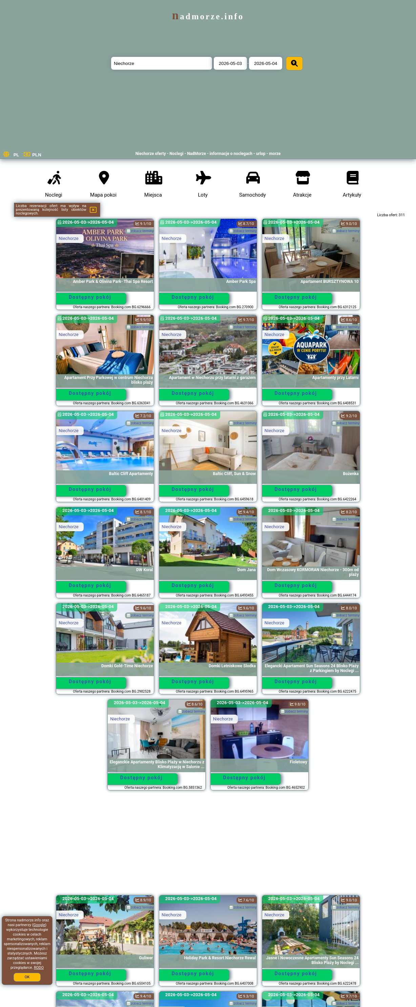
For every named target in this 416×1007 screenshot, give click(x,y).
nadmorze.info (208, 16)
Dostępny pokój (90, 297)
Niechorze (68, 238)
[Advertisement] (208, 846)
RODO (39, 967)
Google (39, 925)
